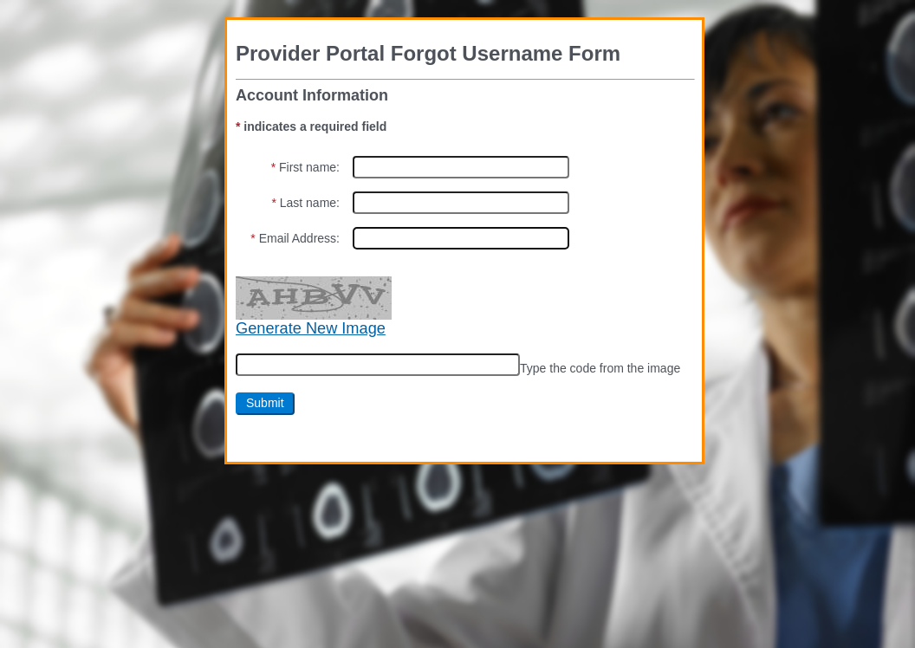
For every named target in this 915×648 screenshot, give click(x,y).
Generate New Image (311, 328)
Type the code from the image (600, 368)
